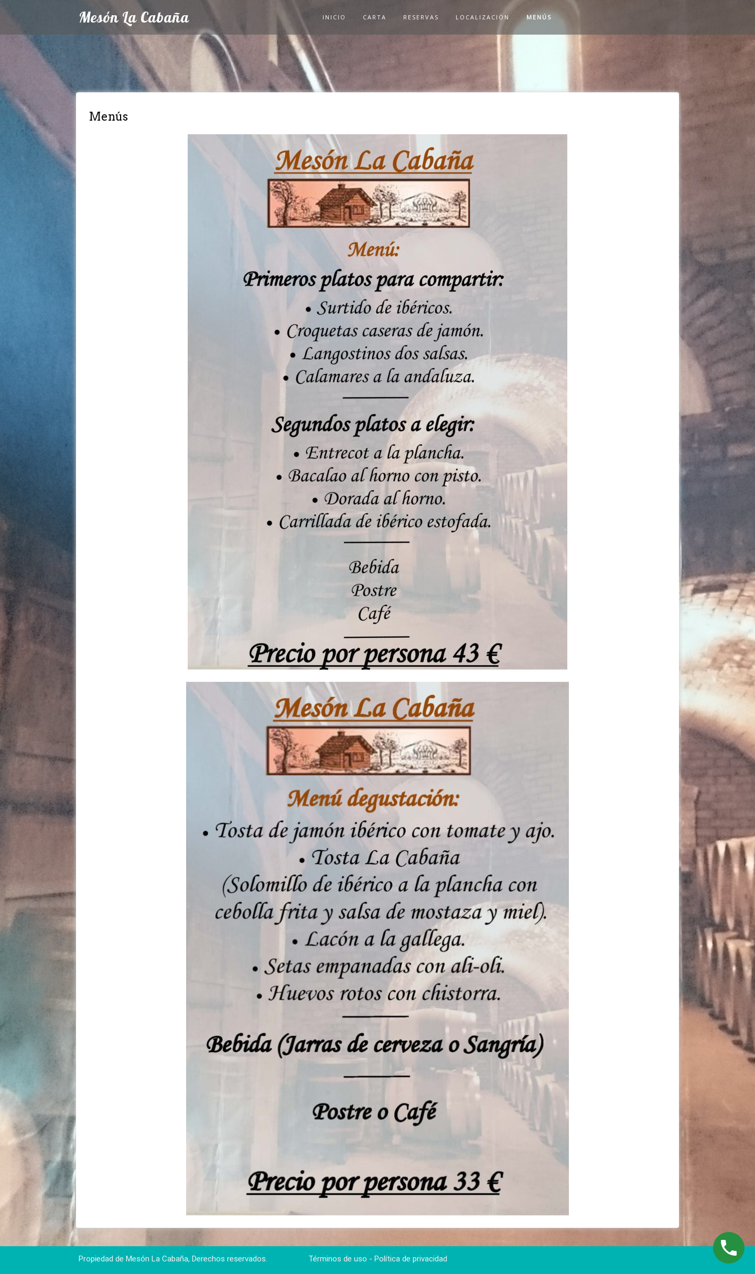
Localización (483, 17)
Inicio (334, 17)
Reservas (421, 17)
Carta (374, 17)
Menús (539, 17)
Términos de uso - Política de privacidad (377, 1259)
